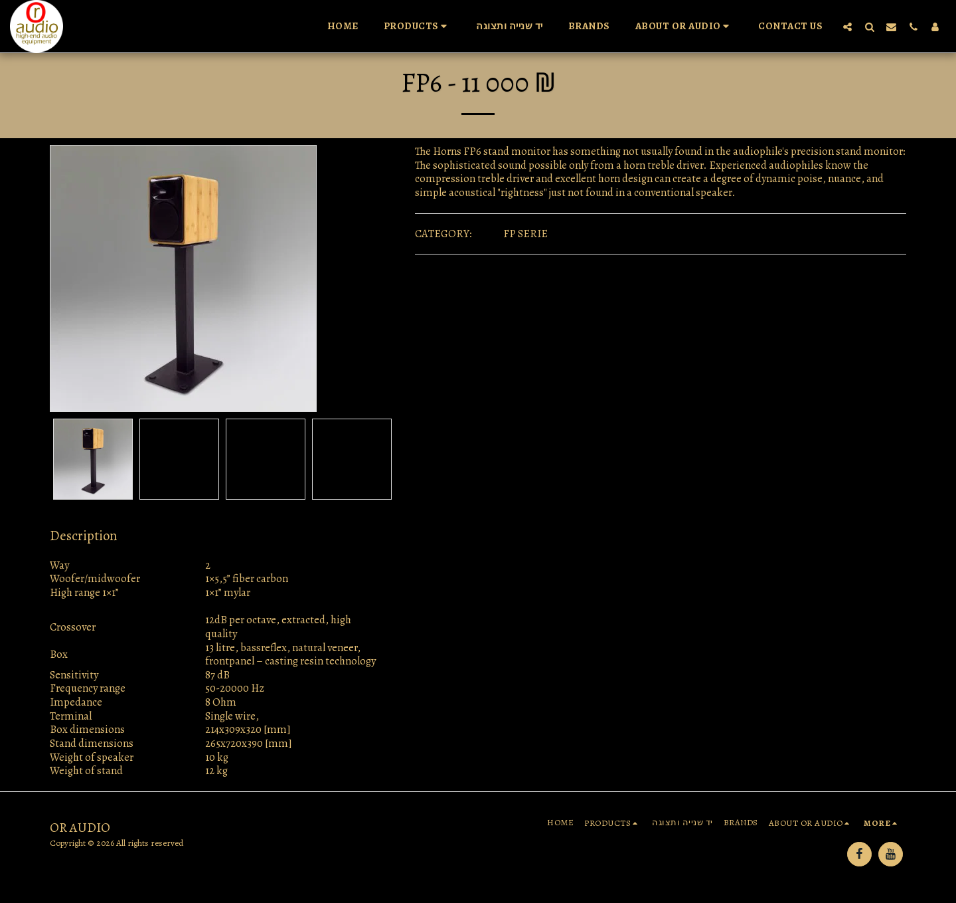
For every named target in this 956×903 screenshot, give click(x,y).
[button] (417, 26)
